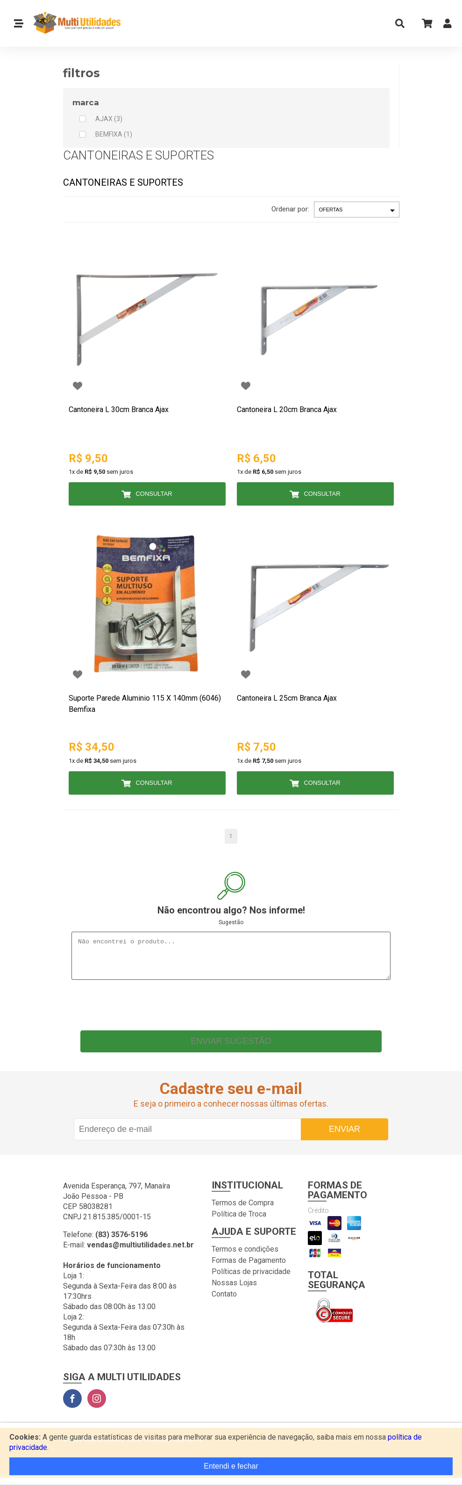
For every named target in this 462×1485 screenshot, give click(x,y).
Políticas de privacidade (251, 1278)
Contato (224, 1301)
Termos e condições (245, 1256)
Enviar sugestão (231, 1048)
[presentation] (231, 1010)
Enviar (344, 1136)
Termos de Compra (243, 1209)
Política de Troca (239, 1221)
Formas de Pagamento (249, 1267)
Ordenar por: (290, 209)
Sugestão (231, 922)
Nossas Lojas (234, 1289)
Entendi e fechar (231, 1466)
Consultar (153, 493)
